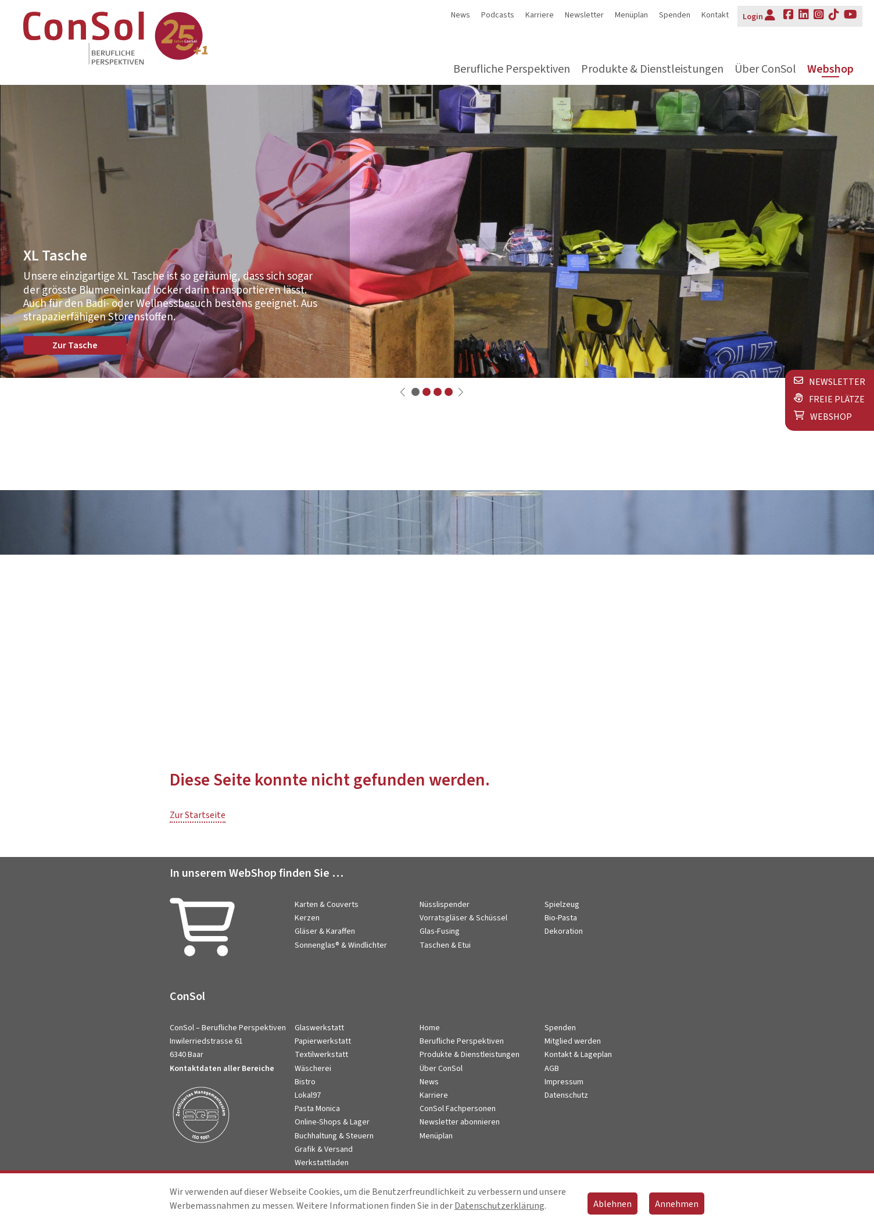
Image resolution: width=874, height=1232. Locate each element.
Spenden (674, 15)
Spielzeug (562, 904)
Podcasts (497, 15)
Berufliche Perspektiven (511, 69)
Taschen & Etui (445, 945)
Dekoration (564, 931)
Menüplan (631, 15)
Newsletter (584, 15)
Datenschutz (566, 1095)
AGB (552, 1068)
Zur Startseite (197, 815)
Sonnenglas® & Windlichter (341, 945)
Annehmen (677, 1204)
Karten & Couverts (327, 904)
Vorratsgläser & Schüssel (463, 918)
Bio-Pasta (561, 918)
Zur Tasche (75, 345)
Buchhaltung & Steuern (334, 1136)
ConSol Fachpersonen (458, 1109)
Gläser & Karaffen (325, 931)
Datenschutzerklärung (499, 1205)
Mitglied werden (573, 1041)
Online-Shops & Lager (332, 1122)
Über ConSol (765, 69)
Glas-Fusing (440, 931)
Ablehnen (612, 1204)
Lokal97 (308, 1095)
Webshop (830, 69)
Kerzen (307, 918)
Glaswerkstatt (319, 1028)
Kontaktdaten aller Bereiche (222, 1068)
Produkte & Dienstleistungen (652, 69)
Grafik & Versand (324, 1149)
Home (430, 1028)
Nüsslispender (445, 904)
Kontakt (715, 15)
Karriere (539, 15)
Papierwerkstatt (323, 1041)
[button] (415, 392)
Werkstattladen (322, 1163)
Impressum (564, 1082)
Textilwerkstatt (321, 1054)
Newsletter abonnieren (460, 1122)
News (460, 15)
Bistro (305, 1082)
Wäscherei (313, 1068)
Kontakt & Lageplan (578, 1054)
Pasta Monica (317, 1109)
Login (759, 16)
